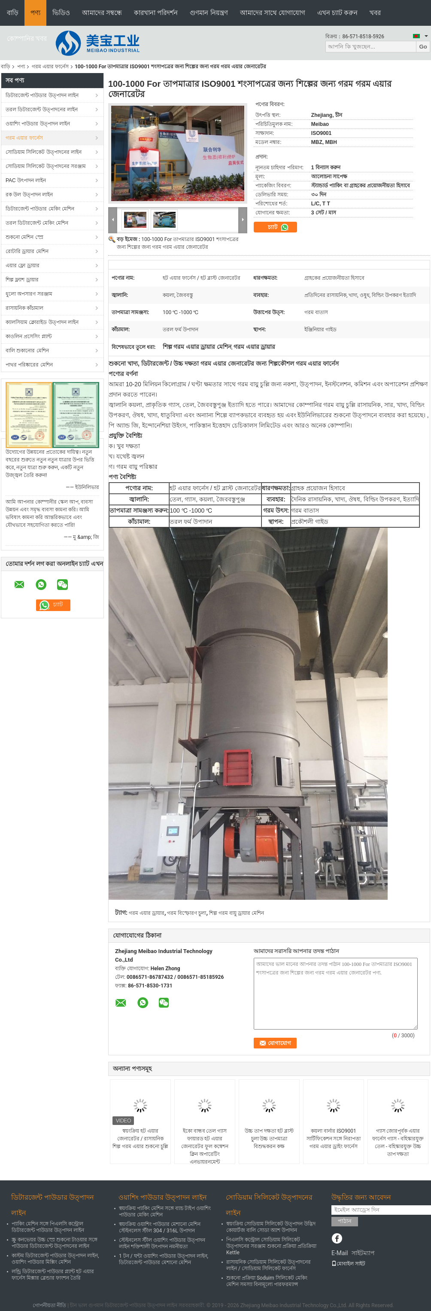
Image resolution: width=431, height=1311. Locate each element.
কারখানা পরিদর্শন (156, 12)
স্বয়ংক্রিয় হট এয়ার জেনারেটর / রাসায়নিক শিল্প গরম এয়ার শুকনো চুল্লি (140, 1138)
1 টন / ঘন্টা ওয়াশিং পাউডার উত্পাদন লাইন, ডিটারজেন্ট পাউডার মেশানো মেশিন (163, 1259)
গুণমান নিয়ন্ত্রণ (209, 12)
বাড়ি (12, 12)
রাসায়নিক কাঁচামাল (24, 308)
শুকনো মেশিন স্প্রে (24, 237)
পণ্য (35, 12)
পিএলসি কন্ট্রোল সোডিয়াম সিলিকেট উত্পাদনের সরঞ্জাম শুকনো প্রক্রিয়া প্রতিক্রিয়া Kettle (271, 1246)
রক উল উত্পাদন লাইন (29, 195)
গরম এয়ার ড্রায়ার (146, 913)
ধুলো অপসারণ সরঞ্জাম (29, 294)
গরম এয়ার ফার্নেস (50, 67)
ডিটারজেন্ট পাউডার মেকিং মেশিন (40, 209)
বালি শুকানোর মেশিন (27, 351)
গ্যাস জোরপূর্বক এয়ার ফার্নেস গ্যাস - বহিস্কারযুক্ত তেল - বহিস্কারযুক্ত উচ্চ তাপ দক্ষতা (398, 1142)
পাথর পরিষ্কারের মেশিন (29, 365)
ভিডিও (61, 12)
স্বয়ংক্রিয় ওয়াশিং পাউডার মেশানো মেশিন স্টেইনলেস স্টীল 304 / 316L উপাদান (159, 1227)
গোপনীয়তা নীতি (49, 1305)
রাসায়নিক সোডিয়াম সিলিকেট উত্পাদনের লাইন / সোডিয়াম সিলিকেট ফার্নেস (268, 1265)
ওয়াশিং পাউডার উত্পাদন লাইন (38, 124)
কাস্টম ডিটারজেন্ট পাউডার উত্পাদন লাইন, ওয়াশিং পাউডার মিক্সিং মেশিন (55, 1259)
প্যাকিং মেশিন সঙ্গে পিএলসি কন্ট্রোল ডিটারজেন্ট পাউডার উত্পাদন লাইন (48, 1227)
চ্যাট (278, 227)
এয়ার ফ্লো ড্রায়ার (22, 266)
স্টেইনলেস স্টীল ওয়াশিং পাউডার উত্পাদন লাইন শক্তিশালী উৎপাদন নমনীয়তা (162, 1243)
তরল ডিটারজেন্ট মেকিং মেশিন (37, 223)
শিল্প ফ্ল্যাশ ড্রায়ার (22, 280)
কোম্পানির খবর (27, 38)
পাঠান (345, 1221)
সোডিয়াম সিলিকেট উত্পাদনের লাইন (44, 152)
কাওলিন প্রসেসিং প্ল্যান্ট (29, 336)
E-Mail (339, 1253)
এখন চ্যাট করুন (337, 12)
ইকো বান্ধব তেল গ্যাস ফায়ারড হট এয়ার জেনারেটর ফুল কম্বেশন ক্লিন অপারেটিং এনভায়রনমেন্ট (204, 1146)
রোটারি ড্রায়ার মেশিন (27, 251)
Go (423, 46)
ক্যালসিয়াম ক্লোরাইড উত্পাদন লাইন (42, 322)
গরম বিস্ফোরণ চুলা (186, 913)
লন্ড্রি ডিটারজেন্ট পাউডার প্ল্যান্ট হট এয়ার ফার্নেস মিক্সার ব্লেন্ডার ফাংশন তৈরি (53, 1274)
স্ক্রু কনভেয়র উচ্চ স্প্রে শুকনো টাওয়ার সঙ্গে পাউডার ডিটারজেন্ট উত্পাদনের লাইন (54, 1243)
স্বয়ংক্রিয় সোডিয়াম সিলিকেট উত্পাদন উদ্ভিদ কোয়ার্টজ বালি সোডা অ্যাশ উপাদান (271, 1227)
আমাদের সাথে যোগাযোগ (272, 12)
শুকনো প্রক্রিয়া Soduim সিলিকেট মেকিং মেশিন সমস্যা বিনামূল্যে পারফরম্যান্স (266, 1281)
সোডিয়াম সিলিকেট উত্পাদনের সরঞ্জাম (46, 166)
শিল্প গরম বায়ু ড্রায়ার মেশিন (236, 913)
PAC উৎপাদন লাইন (26, 180)
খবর (375, 12)
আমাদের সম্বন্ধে (102, 12)
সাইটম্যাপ (363, 1253)
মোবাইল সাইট (348, 1264)
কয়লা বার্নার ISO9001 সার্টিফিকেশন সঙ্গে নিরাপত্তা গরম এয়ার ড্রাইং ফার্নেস (334, 1138)
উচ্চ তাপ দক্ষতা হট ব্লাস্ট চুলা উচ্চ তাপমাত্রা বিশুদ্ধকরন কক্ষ (269, 1138)
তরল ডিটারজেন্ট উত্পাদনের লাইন (42, 110)
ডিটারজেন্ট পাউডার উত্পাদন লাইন (42, 95)
